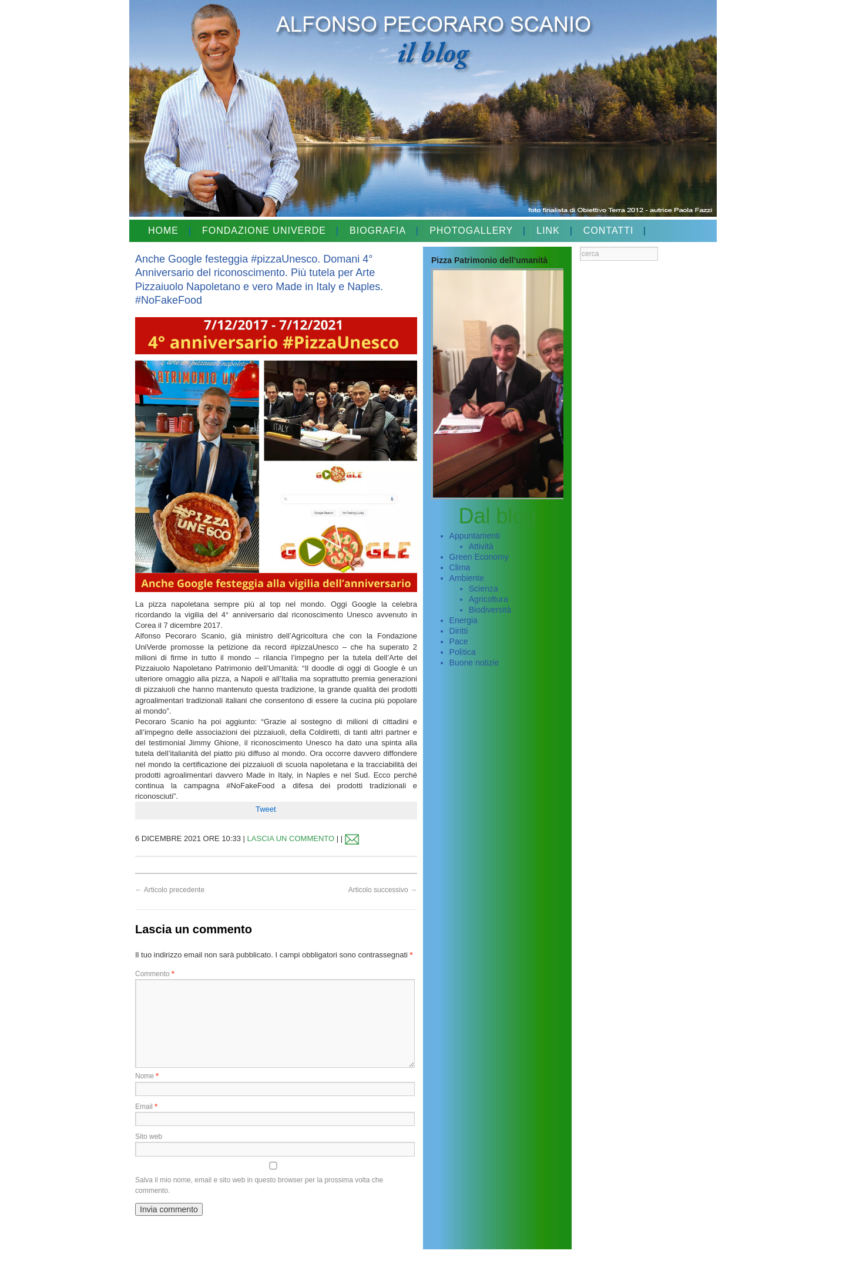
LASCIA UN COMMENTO (291, 838)
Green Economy (479, 557)
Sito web (148, 1136)
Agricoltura (488, 599)
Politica (462, 652)
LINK (548, 231)
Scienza (483, 588)
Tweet (266, 809)
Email (146, 1106)
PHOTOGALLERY (471, 231)
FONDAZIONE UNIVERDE (264, 231)
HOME (163, 231)
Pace (458, 641)
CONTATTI (608, 231)
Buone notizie (474, 662)
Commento (154, 974)
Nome (147, 1076)
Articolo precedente (169, 890)
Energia (463, 620)
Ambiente (466, 578)
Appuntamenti (474, 535)
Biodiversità (490, 609)
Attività (481, 546)
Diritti (458, 631)
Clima (460, 567)
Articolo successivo (382, 890)
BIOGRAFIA (378, 231)
